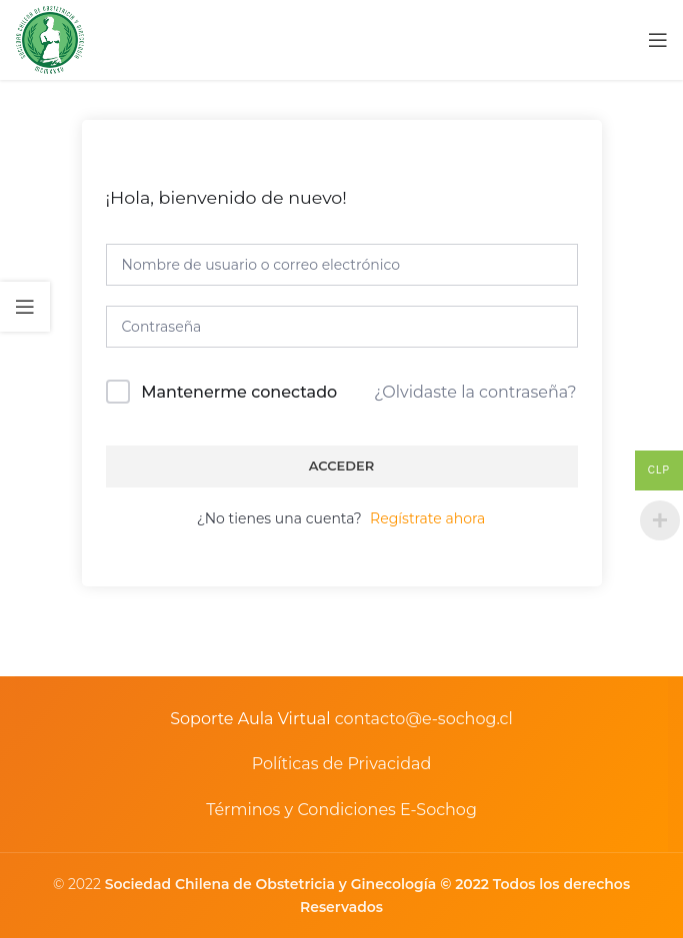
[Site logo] (50, 39)
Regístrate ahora (427, 518)
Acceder (342, 465)
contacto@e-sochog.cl (424, 718)
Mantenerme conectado (239, 392)
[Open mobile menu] (658, 40)
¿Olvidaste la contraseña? (475, 392)
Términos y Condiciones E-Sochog (341, 809)
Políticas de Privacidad (342, 763)
